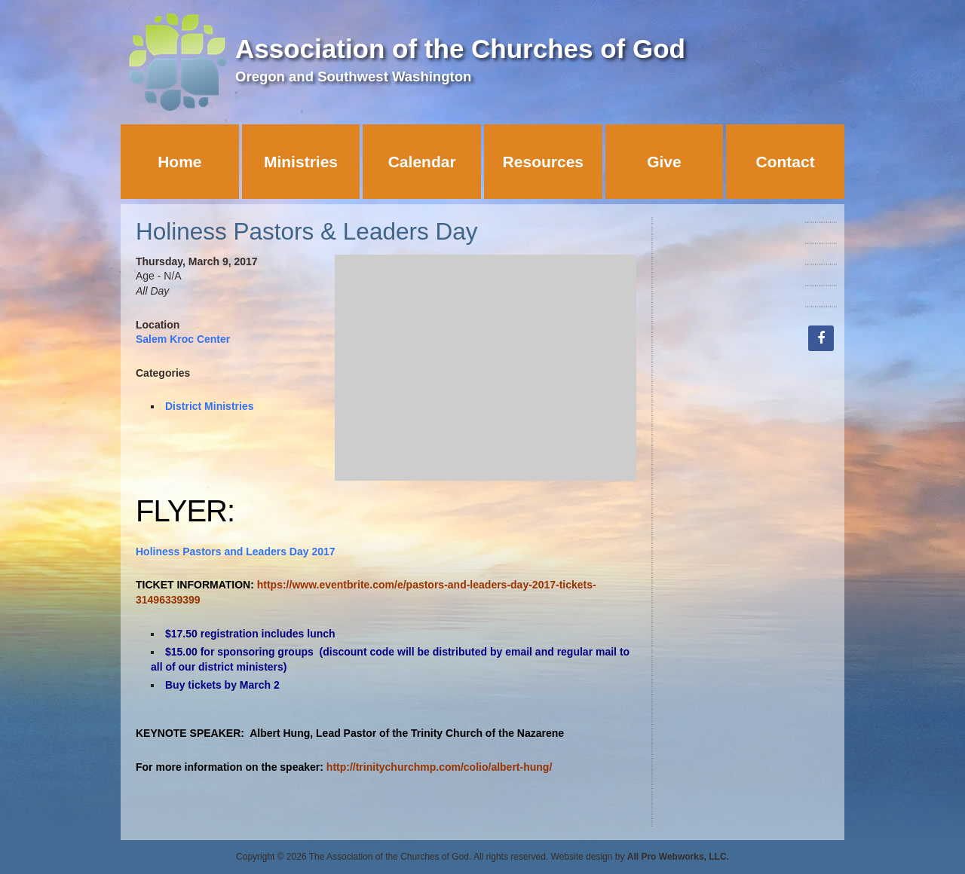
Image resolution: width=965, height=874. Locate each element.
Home (179, 161)
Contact (785, 161)
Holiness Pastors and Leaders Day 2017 (235, 551)
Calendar (422, 161)
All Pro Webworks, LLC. (678, 856)
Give (664, 161)
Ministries (301, 161)
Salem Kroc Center (183, 339)
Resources (543, 161)
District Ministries (209, 406)
